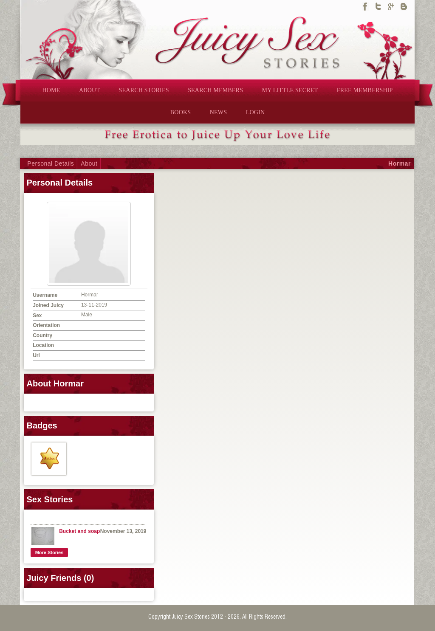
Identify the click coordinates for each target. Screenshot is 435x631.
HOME (51, 90)
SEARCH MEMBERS (215, 90)
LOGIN (255, 112)
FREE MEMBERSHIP (365, 90)
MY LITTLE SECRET (290, 90)
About (89, 163)
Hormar (399, 163)
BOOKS (180, 112)
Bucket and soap (79, 531)
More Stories (49, 552)
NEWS (218, 112)
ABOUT (89, 90)
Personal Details (50, 163)
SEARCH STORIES (144, 90)
